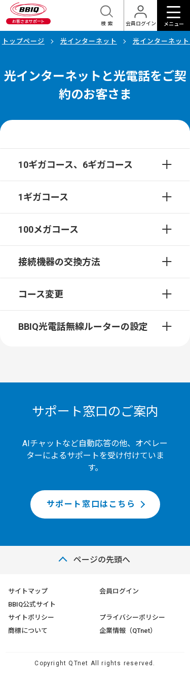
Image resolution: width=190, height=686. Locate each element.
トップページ (23, 41)
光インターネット (88, 41)
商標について (28, 630)
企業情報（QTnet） (128, 630)
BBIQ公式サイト (32, 604)
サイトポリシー (31, 617)
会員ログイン (119, 591)
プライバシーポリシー (132, 617)
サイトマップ (28, 591)
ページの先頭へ (101, 560)
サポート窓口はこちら (91, 504)
